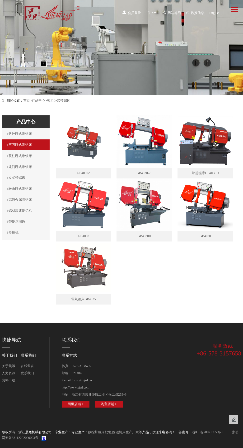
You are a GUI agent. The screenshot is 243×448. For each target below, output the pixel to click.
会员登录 (134, 13)
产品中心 (38, 100)
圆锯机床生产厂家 (125, 432)
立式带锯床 (15, 178)
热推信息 (197, 13)
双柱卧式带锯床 (18, 156)
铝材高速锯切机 (18, 211)
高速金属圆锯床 (18, 200)
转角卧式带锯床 (18, 189)
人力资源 (8, 373)
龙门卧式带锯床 (18, 167)
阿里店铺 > (76, 404)
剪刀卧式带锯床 (58, 100)
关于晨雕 (8, 366)
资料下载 (8, 380)
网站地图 (174, 13)
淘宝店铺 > (109, 404)
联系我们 (27, 373)
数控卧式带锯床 (18, 134)
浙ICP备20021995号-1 (207, 432)
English (214, 13)
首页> (27, 100)
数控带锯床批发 (99, 432)
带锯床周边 (15, 222)
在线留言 (27, 366)
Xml (154, 13)
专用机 (12, 233)
